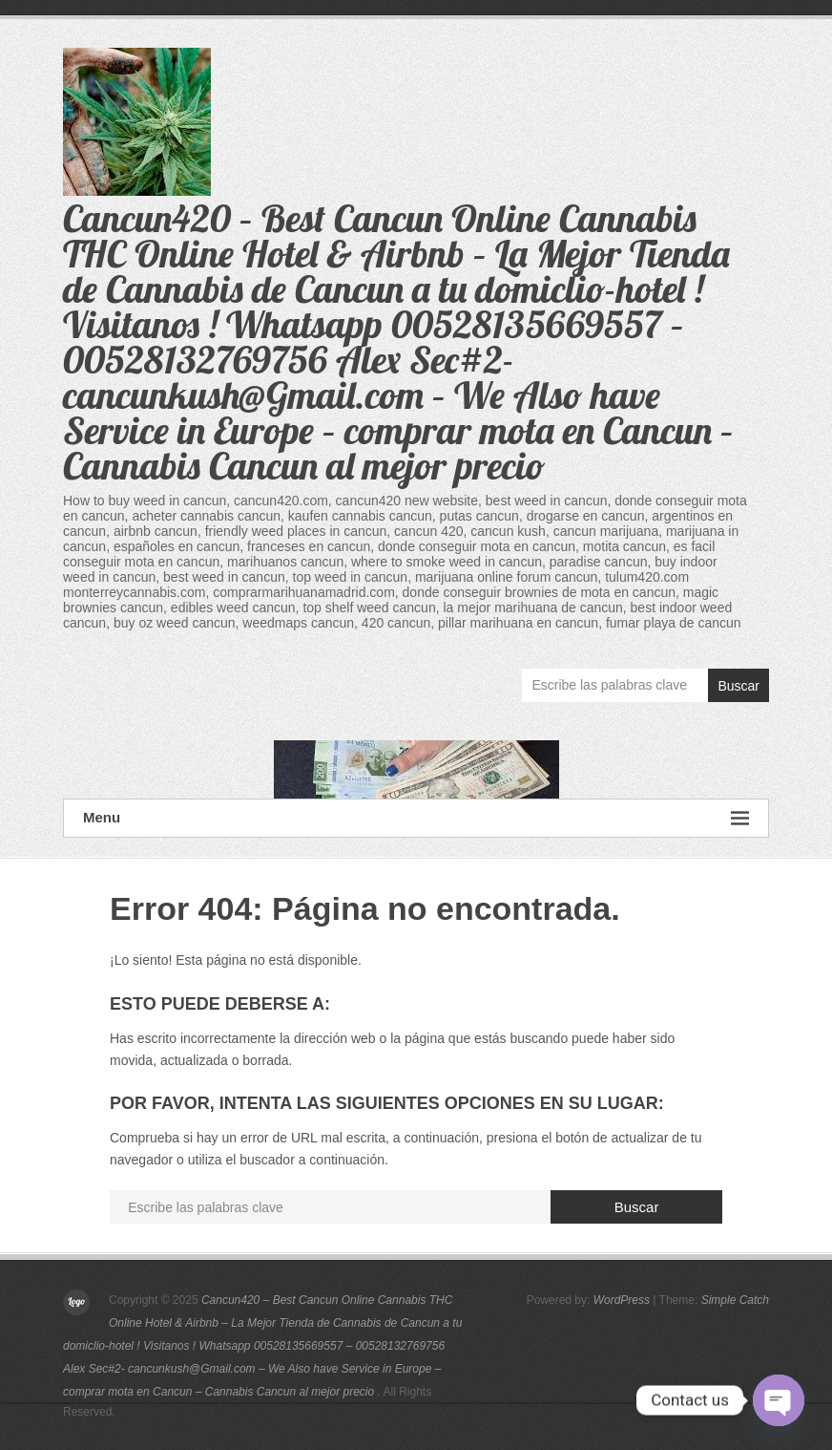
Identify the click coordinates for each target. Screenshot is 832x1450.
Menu (416, 818)
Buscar (738, 685)
